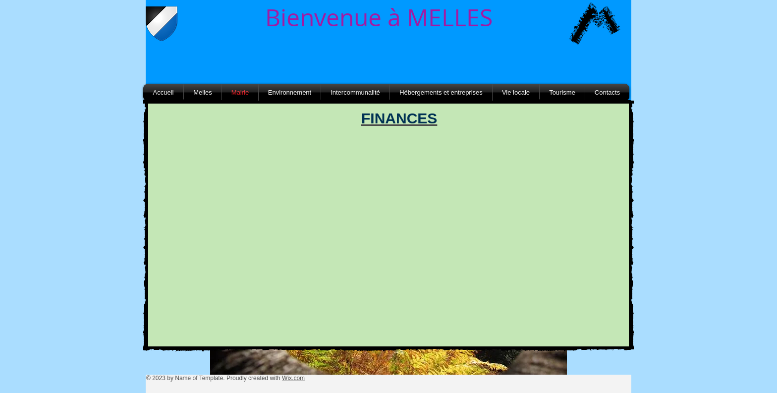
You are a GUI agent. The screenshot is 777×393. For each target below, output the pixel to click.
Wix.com (293, 378)
